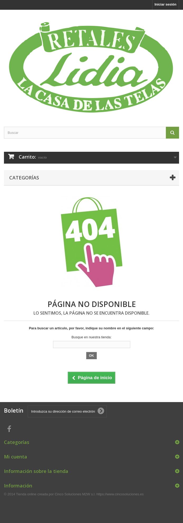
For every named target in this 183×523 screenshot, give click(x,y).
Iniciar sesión (165, 4)
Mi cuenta (15, 456)
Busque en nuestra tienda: (91, 337)
